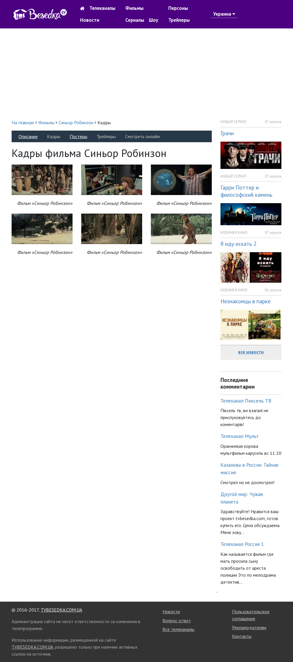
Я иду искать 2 (238, 243)
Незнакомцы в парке (245, 301)
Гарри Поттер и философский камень (246, 191)
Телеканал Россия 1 (242, 544)
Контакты (242, 636)
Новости (89, 20)
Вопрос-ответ (176, 620)
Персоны (178, 8)
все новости (251, 352)
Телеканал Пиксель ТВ (245, 400)
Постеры (78, 136)
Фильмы (134, 8)
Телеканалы (102, 8)
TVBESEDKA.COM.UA (61, 610)
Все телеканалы (178, 629)
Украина (224, 14)
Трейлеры (179, 20)
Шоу (153, 20)
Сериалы (134, 20)
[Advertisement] (146, 73)
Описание (28, 136)
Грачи (227, 133)
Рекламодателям (249, 627)
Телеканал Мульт (239, 436)
